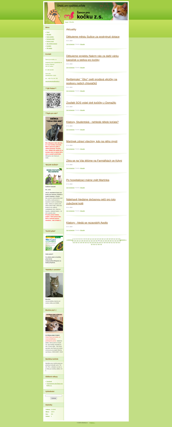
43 (117, 240)
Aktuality (82, 44)
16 (102, 238)
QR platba (49, 48)
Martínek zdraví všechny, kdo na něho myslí (91, 141)
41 (113, 240)
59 (107, 242)
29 (84, 240)
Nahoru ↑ (92, 422)
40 (110, 240)
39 (108, 240)
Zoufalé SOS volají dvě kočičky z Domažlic (91, 102)
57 (102, 242)
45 (74, 242)
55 (97, 242)
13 (95, 238)
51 (88, 242)
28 (82, 240)
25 (75, 240)
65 (91, 244)
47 (78, 242)
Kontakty (49, 46)
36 (101, 240)
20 (112, 238)
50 (85, 242)
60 (109, 242)
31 (89, 240)
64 (119, 242)
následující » (123, 240)
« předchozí (69, 240)
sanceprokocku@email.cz (52, 81)
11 (90, 238)
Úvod (66, 22)
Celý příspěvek (70, 44)
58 (104, 242)
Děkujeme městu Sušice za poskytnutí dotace (93, 36)
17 (105, 238)
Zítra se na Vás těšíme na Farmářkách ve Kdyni (94, 160)
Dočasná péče (50, 39)
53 (92, 242)
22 (116, 238)
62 (114, 242)
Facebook (49, 381)
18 (107, 238)
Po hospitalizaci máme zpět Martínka (87, 180)
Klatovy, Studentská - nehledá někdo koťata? (92, 121)
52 (90, 242)
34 (96, 240)
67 (96, 244)
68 (98, 244)
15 (100, 238)
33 (94, 240)
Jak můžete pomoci (52, 43)
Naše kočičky (50, 36)
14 (97, 238)
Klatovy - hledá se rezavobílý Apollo (87, 222)
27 (80, 240)
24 (72, 240)
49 (83, 242)
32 (91, 240)
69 (101, 244)
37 (103, 240)
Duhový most (50, 41)
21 (114, 238)
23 (119, 238)
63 (116, 242)
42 (115, 240)
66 (94, 244)
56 (100, 242)
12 (93, 238)
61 (111, 242)
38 (106, 240)
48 (81, 242)
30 (87, 240)
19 (109, 238)
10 (88, 238)
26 (77, 240)
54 (95, 242)
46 (76, 242)
